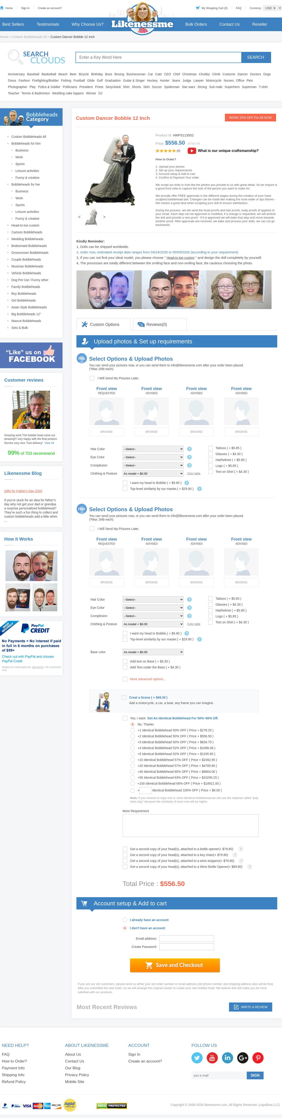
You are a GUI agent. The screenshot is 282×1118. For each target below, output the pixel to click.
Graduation (113, 80)
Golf (100, 80)
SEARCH (255, 57)
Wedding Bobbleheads (27, 239)
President (86, 87)
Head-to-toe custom (25, 225)
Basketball (49, 74)
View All (49, 443)
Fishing (66, 80)
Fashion (24, 80)
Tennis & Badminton (36, 93)
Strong (202, 87)
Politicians (70, 87)
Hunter (164, 80)
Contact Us (229, 24)
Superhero (232, 87)
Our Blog (72, 1068)
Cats (158, 74)
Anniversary (16, 74)
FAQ (238, 8)
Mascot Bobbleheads (26, 321)
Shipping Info (13, 1075)
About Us (73, 1054)
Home (9, 8)
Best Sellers (13, 24)
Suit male (215, 87)
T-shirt (263, 87)
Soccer (157, 87)
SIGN (255, 1075)
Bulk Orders (196, 24)
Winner (91, 93)
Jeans (176, 80)
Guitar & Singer (134, 80)
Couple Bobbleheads (26, 259)
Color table (193, 473)
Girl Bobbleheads (23, 300)
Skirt (146, 87)
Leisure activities (27, 171)
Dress (12, 80)
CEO (167, 74)
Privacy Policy (77, 1075)
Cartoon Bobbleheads (26, 232)
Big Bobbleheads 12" (26, 314)
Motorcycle (214, 80)
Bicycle (84, 74)
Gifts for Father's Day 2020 (23, 491)
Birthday (97, 74)
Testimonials (48, 24)
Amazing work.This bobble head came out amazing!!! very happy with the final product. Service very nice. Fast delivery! (31, 439)
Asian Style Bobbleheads (29, 307)
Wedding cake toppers (68, 93)
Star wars (188, 87)
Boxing (119, 74)
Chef (176, 74)
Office (240, 80)
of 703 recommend (31, 452)
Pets (250, 80)
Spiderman (172, 87)
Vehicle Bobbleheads (26, 273)
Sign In (134, 1054)
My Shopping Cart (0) (214, 8)
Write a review (254, 1007)
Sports (20, 164)
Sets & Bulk (19, 328)
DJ (100, 93)
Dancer (243, 74)
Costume (229, 74)
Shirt (126, 87)
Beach (63, 74)
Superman (249, 87)
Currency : (256, 8)
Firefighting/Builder (45, 80)
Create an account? (50, 8)
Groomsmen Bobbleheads (29, 252)
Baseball (33, 74)
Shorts (136, 87)
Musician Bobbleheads (27, 266)
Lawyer (199, 80)
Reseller (259, 24)
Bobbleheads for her (25, 184)
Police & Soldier (49, 87)
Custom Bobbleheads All (29, 37)
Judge (187, 80)
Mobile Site (74, 1082)
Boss (108, 74)
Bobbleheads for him (25, 143)
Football (79, 80)
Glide (91, 80)
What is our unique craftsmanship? (228, 151)
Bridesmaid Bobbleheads (29, 246)
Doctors (255, 74)
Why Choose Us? (87, 24)
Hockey (152, 80)
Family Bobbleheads (25, 287)
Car (150, 74)
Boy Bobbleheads (23, 293)
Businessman (136, 74)
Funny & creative (27, 177)
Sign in (25, 8)
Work (19, 157)
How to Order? (14, 1061)
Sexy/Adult (113, 87)
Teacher (13, 93)
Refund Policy (14, 1082)
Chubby (204, 74)
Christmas (189, 74)
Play (33, 87)
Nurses (229, 80)
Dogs (267, 74)
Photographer (17, 87)
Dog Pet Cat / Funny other (29, 280)
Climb (216, 74)
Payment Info (13, 1068)
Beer (73, 74)
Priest (99, 87)
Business (21, 150)
